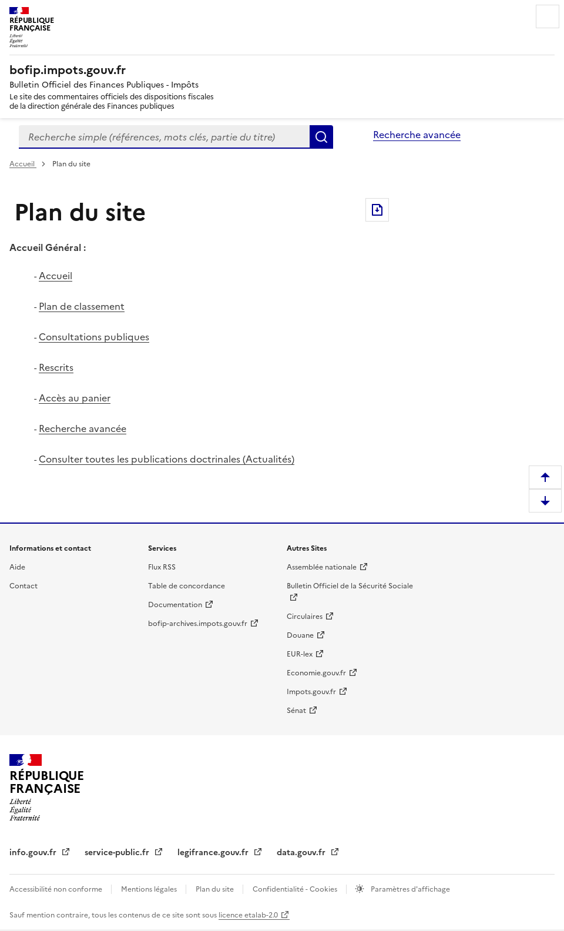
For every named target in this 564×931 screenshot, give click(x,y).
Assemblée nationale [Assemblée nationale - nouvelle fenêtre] (322, 567)
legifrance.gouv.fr (214, 852)
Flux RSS (162, 567)
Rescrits (56, 367)
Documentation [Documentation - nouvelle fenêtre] (175, 605)
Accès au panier (74, 398)
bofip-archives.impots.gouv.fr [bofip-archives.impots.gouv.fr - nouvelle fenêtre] (197, 623)
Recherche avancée (417, 135)
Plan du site (216, 889)
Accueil (22, 164)
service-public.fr (118, 852)
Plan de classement (82, 306)
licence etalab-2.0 (248, 915)
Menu (547, 16)
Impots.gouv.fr (311, 691)
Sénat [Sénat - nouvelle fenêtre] (296, 710)
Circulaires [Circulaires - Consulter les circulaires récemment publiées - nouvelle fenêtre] (305, 616)
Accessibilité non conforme (56, 889)
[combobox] (164, 137)
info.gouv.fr (34, 852)
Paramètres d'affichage (409, 889)
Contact (23, 586)
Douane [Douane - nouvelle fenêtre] (300, 635)
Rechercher (321, 137)
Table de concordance (186, 586)
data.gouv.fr (302, 852)
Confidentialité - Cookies (296, 889)
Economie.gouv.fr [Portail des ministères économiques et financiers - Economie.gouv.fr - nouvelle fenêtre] (316, 673)
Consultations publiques (94, 337)
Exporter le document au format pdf (377, 210)
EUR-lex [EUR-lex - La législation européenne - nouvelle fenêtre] (300, 654)
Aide (17, 567)
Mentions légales (150, 889)
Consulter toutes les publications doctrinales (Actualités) (166, 459)
